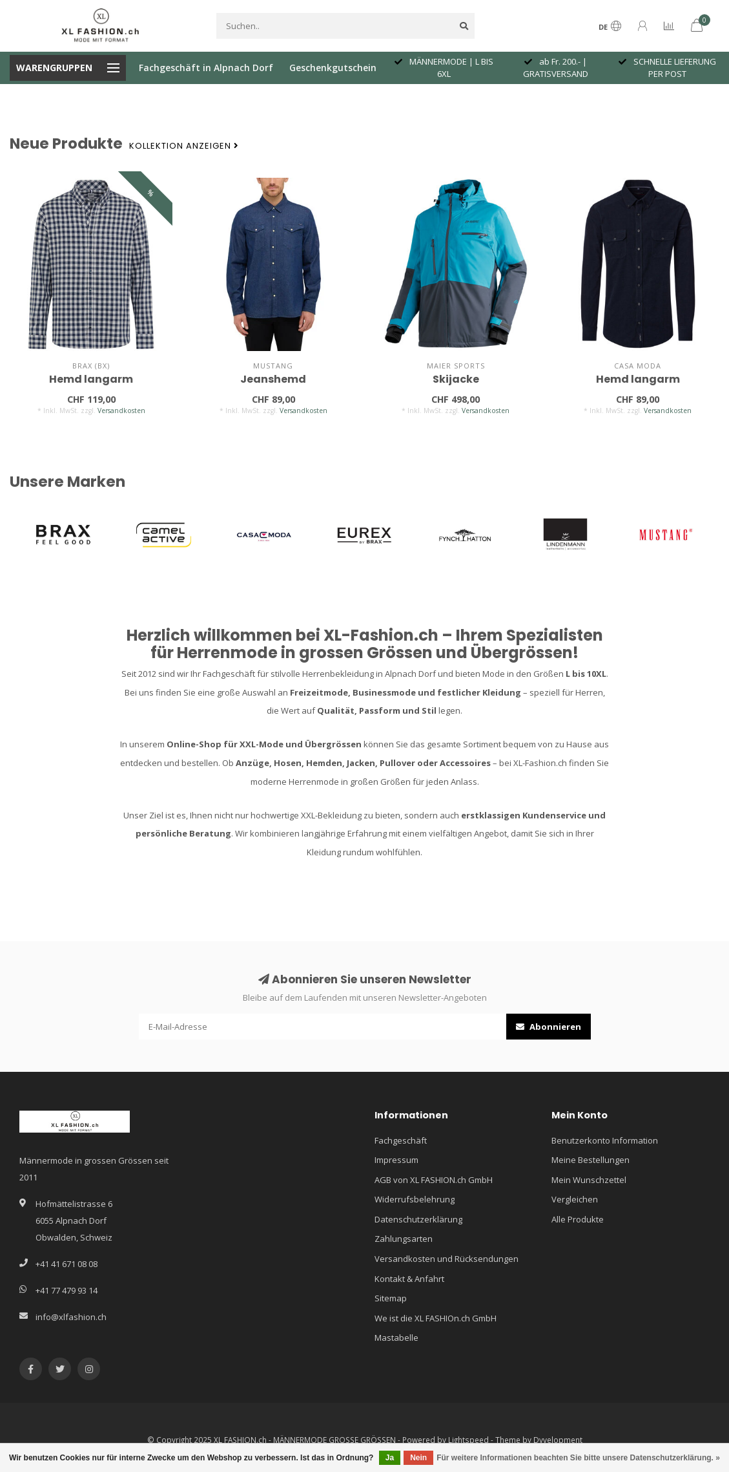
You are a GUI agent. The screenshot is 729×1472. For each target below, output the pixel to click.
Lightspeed (468, 1440)
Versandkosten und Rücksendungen (447, 1258)
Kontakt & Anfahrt (409, 1279)
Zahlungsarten (404, 1238)
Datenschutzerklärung (418, 1219)
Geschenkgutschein (332, 67)
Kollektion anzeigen (184, 146)
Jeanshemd (273, 379)
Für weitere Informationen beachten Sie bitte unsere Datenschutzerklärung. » (578, 1457)
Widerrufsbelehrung (415, 1199)
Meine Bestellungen (590, 1160)
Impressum (396, 1160)
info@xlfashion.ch (71, 1317)
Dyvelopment (557, 1440)
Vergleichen (574, 1199)
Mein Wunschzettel (588, 1180)
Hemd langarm (91, 379)
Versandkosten (121, 410)
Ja (389, 1457)
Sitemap (391, 1298)
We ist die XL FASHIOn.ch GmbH (436, 1318)
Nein (418, 1457)
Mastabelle (396, 1337)
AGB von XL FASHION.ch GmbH (434, 1180)
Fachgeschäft (401, 1140)
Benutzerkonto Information (604, 1140)
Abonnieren (548, 1026)
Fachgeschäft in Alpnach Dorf (206, 67)
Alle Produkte (577, 1219)
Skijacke (456, 379)
